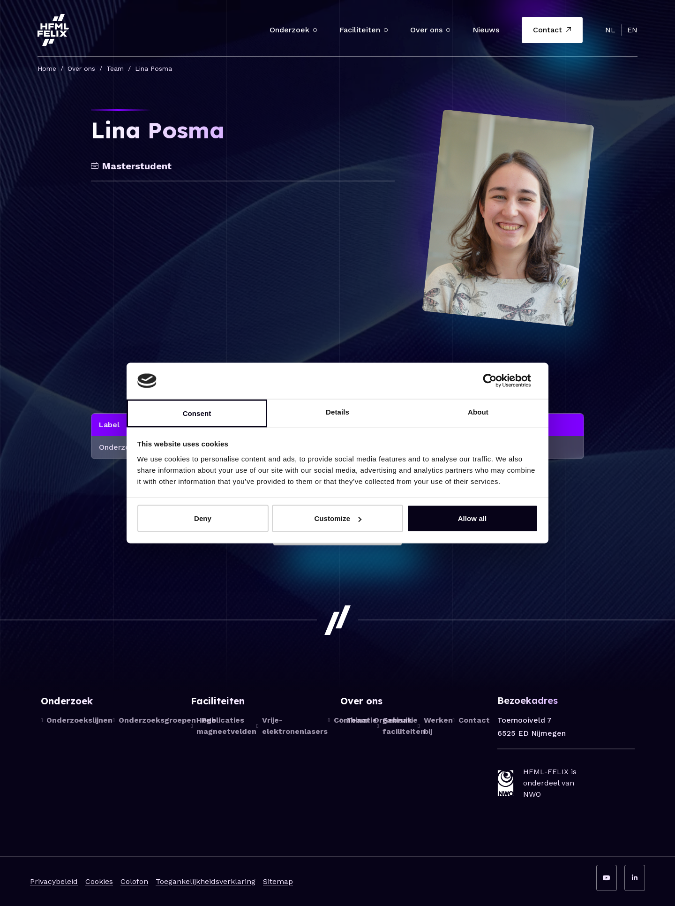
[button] (315, 30)
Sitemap (278, 881)
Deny (202, 518)
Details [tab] (337, 411)
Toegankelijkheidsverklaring (205, 881)
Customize (337, 518)
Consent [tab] (197, 413)
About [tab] (478, 411)
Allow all (472, 518)
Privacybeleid (54, 881)
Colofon (134, 881)
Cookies (99, 881)
